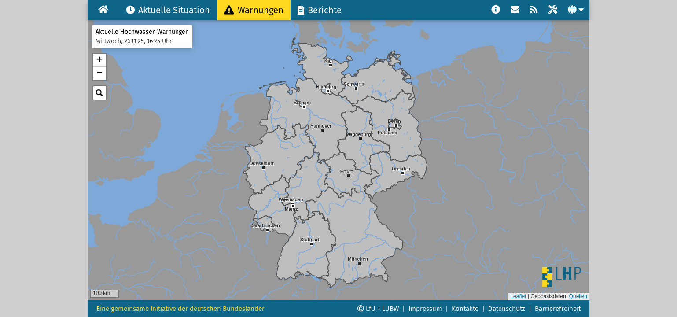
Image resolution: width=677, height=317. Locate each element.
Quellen (578, 296)
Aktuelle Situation (168, 10)
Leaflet (518, 296)
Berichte (320, 10)
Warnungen (253, 10)
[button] (311, 252)
